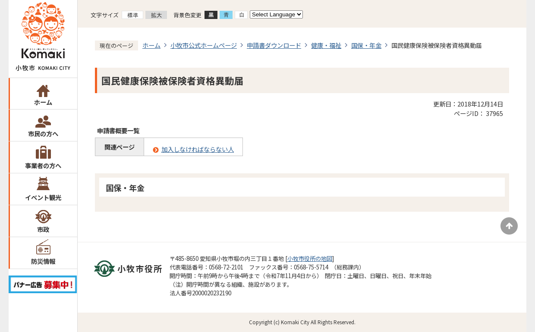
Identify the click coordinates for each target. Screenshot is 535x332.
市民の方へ (43, 133)
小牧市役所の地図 (309, 258)
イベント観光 (43, 197)
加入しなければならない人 (197, 148)
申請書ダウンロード (274, 45)
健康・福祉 (326, 45)
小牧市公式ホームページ (203, 45)
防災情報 (43, 261)
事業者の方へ (43, 165)
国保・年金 (366, 45)
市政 (43, 229)
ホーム (43, 101)
